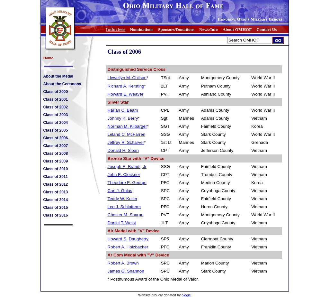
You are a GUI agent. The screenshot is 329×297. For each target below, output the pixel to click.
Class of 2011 (55, 176)
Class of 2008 (55, 153)
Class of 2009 (55, 161)
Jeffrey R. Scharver (126, 142)
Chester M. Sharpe (126, 214)
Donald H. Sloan (123, 150)
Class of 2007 (55, 146)
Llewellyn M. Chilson (127, 77)
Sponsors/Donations (176, 29)
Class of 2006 (55, 138)
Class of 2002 (55, 107)
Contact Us (266, 29)
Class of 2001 (55, 99)
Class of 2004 (55, 122)
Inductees (115, 29)
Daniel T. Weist (122, 222)
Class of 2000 (55, 91)
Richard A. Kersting (126, 86)
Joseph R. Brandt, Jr (127, 166)
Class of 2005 (55, 130)
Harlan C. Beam (123, 110)
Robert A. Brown (123, 263)
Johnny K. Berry (123, 118)
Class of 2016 (55, 215)
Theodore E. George (127, 182)
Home (48, 58)
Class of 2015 (55, 207)
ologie (186, 295)
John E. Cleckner (124, 174)
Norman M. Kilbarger (127, 126)
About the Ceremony (62, 84)
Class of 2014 (55, 200)
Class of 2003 (55, 115)
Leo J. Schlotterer (124, 206)
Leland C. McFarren (127, 134)
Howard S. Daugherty (128, 239)
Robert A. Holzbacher (128, 247)
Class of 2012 (55, 184)
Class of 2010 (55, 169)
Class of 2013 (55, 192)
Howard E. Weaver (126, 94)
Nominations (142, 29)
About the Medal (58, 76)
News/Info (208, 29)
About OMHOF (237, 29)
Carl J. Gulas (120, 190)
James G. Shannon (126, 271)
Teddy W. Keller (123, 198)
